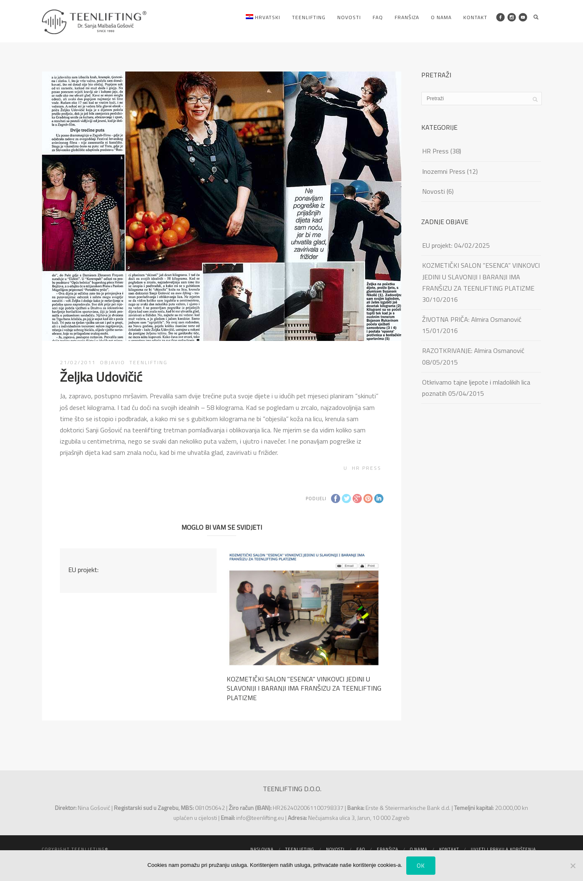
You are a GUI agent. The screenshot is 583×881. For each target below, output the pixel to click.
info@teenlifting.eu (260, 817)
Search (536, 17)
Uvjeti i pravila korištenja (503, 849)
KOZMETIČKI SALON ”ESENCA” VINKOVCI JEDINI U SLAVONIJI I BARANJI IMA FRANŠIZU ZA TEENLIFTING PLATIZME (481, 276)
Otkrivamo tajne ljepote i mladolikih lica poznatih (476, 387)
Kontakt (475, 17)
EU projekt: (83, 570)
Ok (421, 865)
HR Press (366, 468)
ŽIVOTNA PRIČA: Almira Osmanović (471, 319)
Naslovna (262, 849)
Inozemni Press (443, 171)
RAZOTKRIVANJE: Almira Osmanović (473, 350)
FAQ (378, 17)
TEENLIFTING (148, 362)
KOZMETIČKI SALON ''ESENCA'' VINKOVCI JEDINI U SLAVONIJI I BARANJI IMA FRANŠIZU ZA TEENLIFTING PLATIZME (304, 688)
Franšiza (407, 17)
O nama (441, 17)
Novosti (349, 17)
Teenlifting (309, 17)
